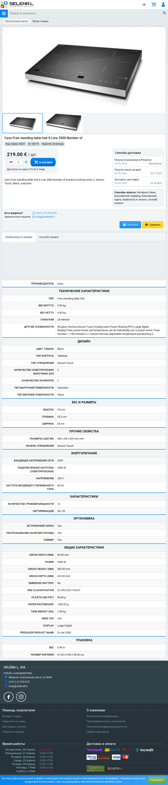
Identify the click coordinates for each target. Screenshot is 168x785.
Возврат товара (11, 716)
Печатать (130, 225)
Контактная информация (102, 716)
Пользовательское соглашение (106, 721)
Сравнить (152, 225)
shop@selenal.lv (45, 216)
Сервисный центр (98, 731)
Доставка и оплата (14, 726)
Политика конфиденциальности (107, 726)
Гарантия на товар (13, 721)
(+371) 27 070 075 (46, 213)
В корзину (43, 162)
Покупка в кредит (13, 731)
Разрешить (156, 779)
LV (144, 4)
